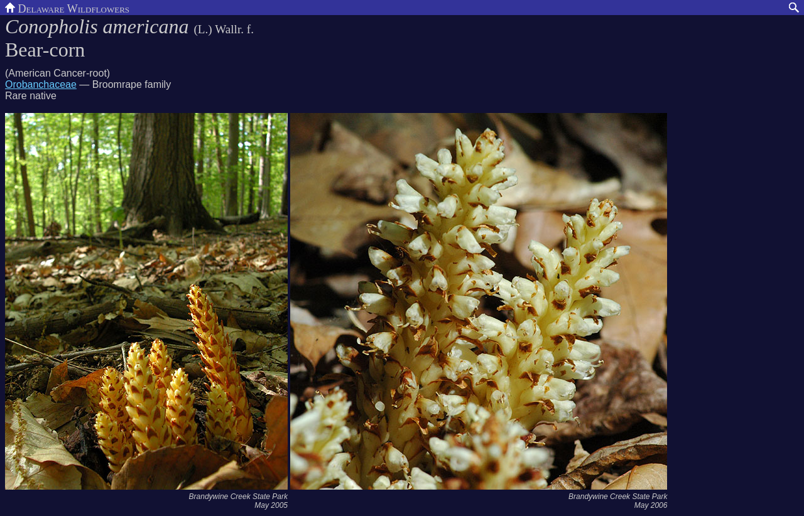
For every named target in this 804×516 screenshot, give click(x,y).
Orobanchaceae (41, 84)
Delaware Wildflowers (67, 8)
